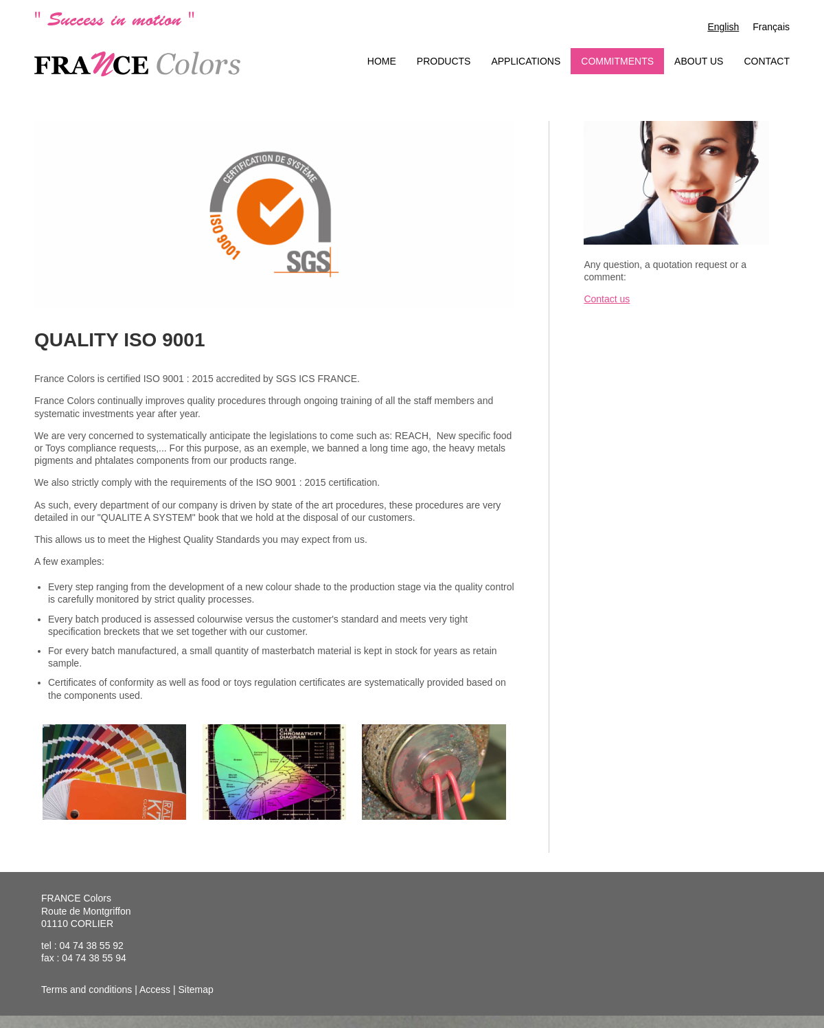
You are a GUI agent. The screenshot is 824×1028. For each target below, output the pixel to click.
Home (381, 61)
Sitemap (196, 989)
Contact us (607, 298)
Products (444, 61)
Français (771, 26)
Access (154, 989)
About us (698, 61)
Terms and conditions (86, 989)
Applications (525, 61)
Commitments (617, 61)
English (723, 26)
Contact (767, 61)
